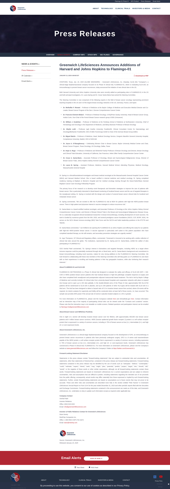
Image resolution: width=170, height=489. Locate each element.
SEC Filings (105, 55)
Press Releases (146, 1)
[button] (43, 480)
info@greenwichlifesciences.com (75, 407)
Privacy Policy (123, 486)
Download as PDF (141, 76)
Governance (118, 55)
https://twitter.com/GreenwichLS (124, 348)
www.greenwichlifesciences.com (77, 348)
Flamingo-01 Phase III (122, 1)
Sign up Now (96, 458)
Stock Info (92, 55)
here (114, 299)
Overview (50, 55)
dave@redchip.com (70, 423)
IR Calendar (26, 76)
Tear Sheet (80, 467)
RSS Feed (94, 467)
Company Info (79, 55)
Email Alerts (156, 1)
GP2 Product (135, 1)
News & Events (63, 55)
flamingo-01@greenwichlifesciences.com (75, 307)
